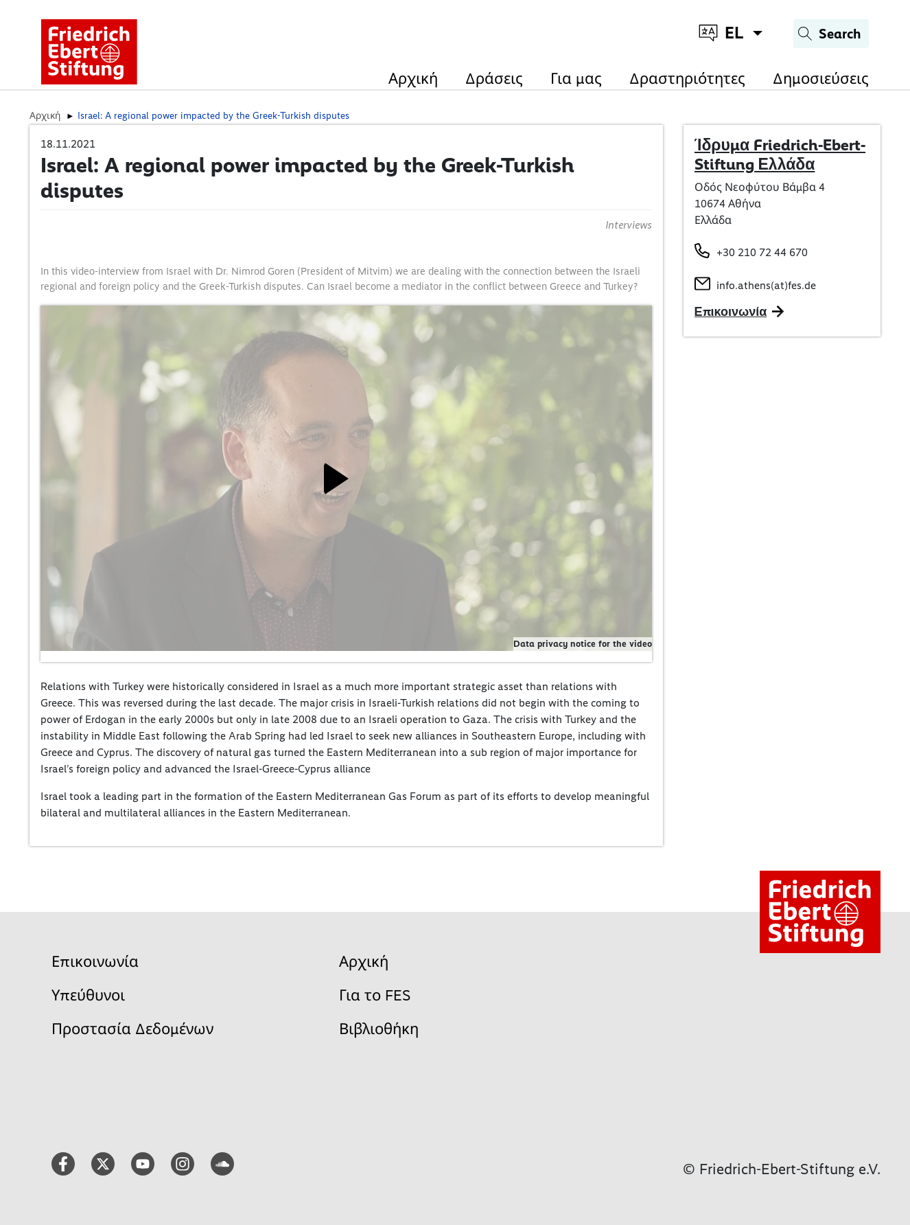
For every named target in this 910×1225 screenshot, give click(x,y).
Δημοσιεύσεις (821, 78)
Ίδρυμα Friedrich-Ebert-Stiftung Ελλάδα (780, 154)
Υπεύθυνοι (88, 995)
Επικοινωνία (95, 961)
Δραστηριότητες (687, 78)
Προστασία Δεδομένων (132, 1029)
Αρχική (413, 78)
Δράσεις (494, 78)
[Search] (831, 33)
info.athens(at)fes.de (766, 285)
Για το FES (375, 995)
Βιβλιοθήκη (379, 1029)
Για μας (576, 78)
